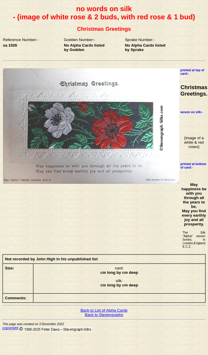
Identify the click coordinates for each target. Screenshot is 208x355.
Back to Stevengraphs (104, 314)
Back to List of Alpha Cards (104, 310)
